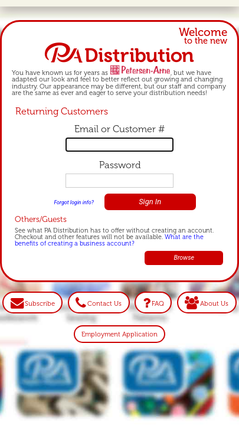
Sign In (150, 201)
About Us (214, 303)
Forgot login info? (73, 202)
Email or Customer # (119, 129)
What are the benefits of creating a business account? (109, 240)
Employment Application (119, 334)
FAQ (158, 303)
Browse (183, 257)
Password (119, 165)
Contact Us (104, 303)
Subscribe (40, 303)
